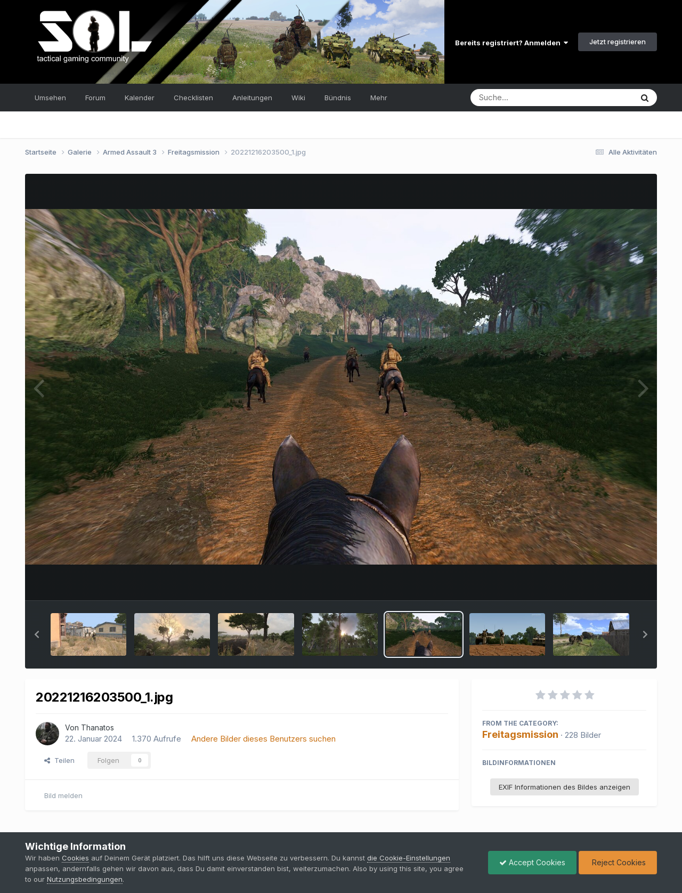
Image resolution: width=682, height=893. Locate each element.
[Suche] (529, 97)
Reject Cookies (618, 862)
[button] (36, 634)
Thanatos (97, 727)
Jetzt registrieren (617, 41)
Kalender (140, 97)
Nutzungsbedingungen (85, 879)
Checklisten (193, 97)
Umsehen (50, 97)
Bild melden (63, 795)
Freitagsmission (520, 734)
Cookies (75, 858)
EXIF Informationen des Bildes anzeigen (564, 787)
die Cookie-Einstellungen (408, 858)
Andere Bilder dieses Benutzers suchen (263, 739)
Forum (95, 97)
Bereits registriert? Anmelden (511, 42)
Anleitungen (252, 97)
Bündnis (337, 97)
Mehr (378, 97)
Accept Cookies (532, 862)
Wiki (298, 97)
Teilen (59, 760)
